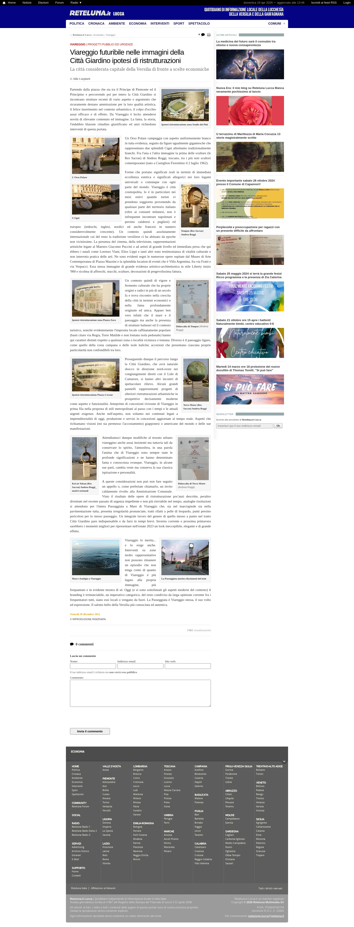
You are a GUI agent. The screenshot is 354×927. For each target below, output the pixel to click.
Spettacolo (199, 23)
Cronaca (96, 23)
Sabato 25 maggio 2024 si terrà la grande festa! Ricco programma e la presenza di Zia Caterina (249, 275)
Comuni (274, 23)
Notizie (27, 2)
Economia (138, 23)
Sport (178, 23)
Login (347, 2)
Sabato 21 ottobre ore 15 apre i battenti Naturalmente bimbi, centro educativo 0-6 (245, 321)
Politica (77, 23)
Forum (59, 2)
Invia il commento (90, 731)
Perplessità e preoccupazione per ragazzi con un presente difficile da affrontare (248, 228)
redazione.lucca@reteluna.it (266, 916)
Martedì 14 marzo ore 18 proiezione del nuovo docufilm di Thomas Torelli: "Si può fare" (248, 368)
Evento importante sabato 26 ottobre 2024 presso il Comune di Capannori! (245, 182)
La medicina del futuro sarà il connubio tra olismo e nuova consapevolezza (245, 43)
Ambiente (117, 23)
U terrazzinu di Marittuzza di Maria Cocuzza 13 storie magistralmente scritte (248, 135)
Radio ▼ (76, 2)
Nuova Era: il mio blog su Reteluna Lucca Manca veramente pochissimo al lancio (250, 89)
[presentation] (104, 717)
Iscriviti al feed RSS (324, 2)
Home (12, 2)
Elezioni (43, 2)
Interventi (160, 23)
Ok (278, 425)
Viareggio (110, 34)
